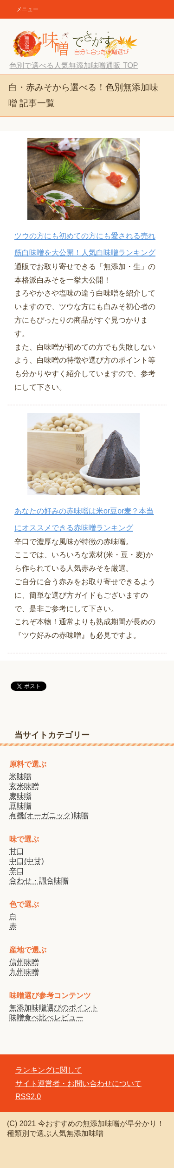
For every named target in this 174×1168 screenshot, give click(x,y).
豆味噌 (20, 806)
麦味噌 (20, 796)
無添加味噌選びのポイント (53, 1008)
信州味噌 (24, 962)
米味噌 (20, 776)
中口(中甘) (26, 861)
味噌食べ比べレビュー (46, 1017)
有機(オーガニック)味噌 (49, 815)
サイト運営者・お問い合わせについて (78, 1083)
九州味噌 (24, 972)
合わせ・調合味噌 (39, 880)
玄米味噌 (24, 786)
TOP (73, 65)
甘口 (16, 851)
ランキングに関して (48, 1070)
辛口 (16, 871)
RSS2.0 (28, 1096)
